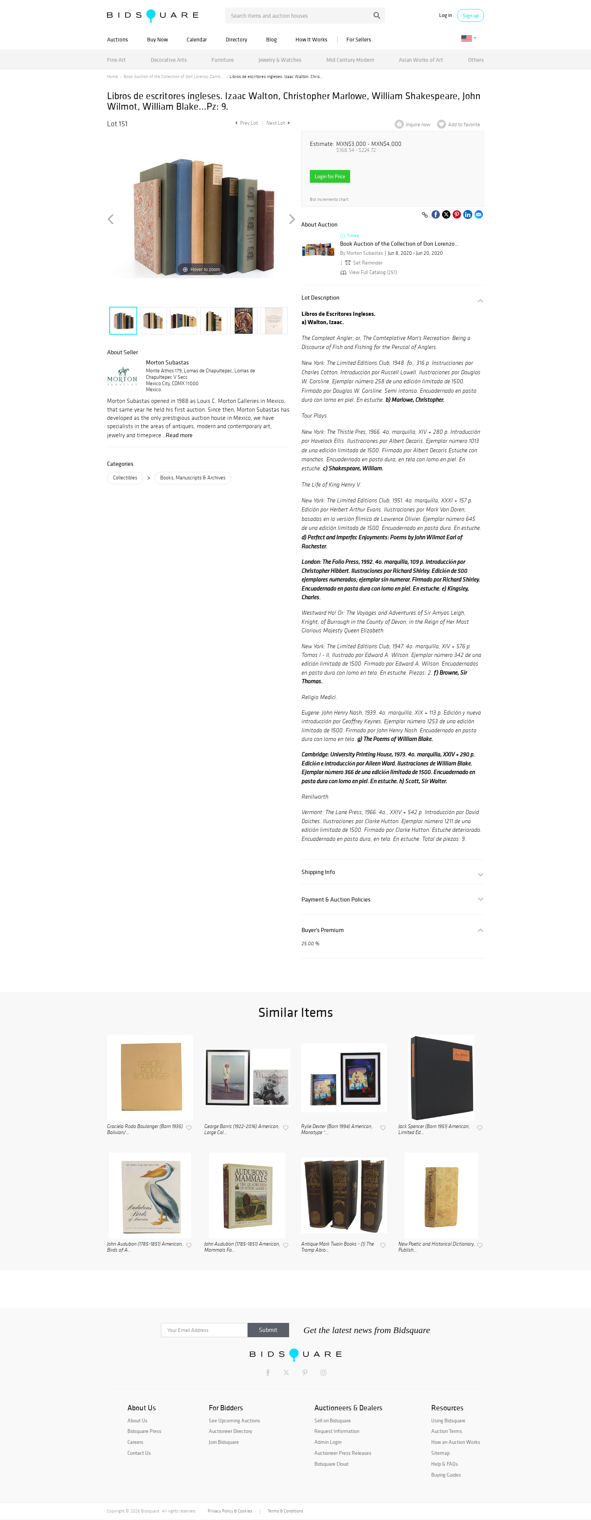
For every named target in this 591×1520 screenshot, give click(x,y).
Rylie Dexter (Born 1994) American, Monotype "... (336, 1130)
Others (476, 59)
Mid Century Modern (350, 59)
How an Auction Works (455, 1442)
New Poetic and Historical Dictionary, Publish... (436, 1247)
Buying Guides (446, 1474)
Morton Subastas (167, 362)
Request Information (336, 1431)
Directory (236, 39)
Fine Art (116, 59)
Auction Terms (446, 1431)
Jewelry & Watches (280, 59)
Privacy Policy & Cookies (230, 1511)
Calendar (197, 39)
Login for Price (330, 176)
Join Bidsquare (224, 1442)
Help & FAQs (444, 1463)
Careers (135, 1442)
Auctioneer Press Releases (342, 1453)
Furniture (222, 59)
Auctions (117, 39)
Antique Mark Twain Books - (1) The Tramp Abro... (337, 1247)
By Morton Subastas (361, 253)
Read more (179, 435)
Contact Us (139, 1453)
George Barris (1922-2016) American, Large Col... (241, 1130)
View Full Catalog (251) (368, 272)
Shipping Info (318, 872)
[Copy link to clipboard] (424, 215)
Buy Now (157, 39)
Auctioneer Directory (230, 1431)
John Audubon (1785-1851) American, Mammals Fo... (242, 1247)
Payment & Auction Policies (336, 899)
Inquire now (418, 124)
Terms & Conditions (285, 1511)
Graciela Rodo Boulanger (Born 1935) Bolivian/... (145, 1130)
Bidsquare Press (144, 1431)
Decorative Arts (169, 59)
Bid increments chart (329, 199)
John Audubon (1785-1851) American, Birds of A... (145, 1247)
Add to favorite (464, 124)
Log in (445, 15)
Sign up (471, 15)
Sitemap (440, 1453)
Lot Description (321, 297)
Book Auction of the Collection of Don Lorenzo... (399, 243)
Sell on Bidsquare (332, 1420)
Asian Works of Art (421, 59)
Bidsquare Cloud (331, 1463)
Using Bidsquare (448, 1420)
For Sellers (358, 39)
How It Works (312, 39)
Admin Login (327, 1442)
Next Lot (278, 123)
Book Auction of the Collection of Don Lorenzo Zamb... (174, 76)
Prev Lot (245, 123)
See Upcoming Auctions (234, 1420)
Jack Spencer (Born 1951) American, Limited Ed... (434, 1130)
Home (112, 76)
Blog (271, 39)
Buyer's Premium (323, 930)
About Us (137, 1420)
